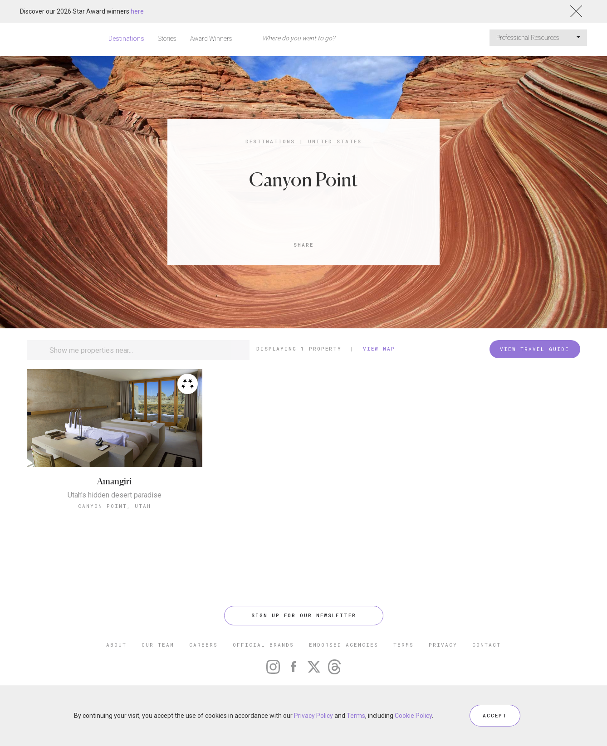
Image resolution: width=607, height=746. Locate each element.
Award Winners (211, 38)
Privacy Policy (313, 715)
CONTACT (486, 644)
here (137, 11)
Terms (356, 715)
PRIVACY (443, 644)
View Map (379, 348)
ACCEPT (495, 715)
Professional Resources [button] (538, 37)
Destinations (126, 38)
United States (335, 141)
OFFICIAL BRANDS (263, 644)
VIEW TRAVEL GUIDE (534, 349)
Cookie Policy (413, 715)
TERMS (403, 644)
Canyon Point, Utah (114, 505)
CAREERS (203, 644)
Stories (167, 38)
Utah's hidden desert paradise (115, 495)
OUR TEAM (158, 644)
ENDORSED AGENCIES (343, 644)
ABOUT (116, 644)
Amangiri (114, 481)
